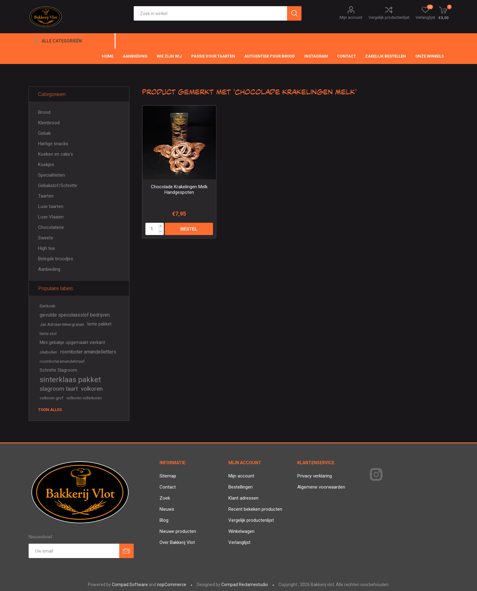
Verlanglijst (239, 542)
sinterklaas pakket (70, 379)
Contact (168, 487)
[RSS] (387, 475)
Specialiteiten (51, 175)
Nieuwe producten (178, 531)
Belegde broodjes (55, 259)
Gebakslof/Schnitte (57, 185)
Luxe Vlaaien (51, 217)
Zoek (165, 498)
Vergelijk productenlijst (389, 17)
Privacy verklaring (314, 476)
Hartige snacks (53, 143)
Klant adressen (243, 498)
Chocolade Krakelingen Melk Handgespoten (179, 189)
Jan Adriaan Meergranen (62, 324)
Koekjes (46, 164)
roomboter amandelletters (88, 352)
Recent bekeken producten (255, 509)
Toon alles (50, 409)
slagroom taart (59, 388)
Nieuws (167, 509)
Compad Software (130, 584)
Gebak (44, 133)
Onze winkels (429, 56)
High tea (46, 248)
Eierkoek (47, 305)
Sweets (45, 238)
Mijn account (351, 17)
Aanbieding (49, 269)
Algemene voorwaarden (321, 487)
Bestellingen (240, 487)
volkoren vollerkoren (84, 398)
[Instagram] (375, 475)
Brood (44, 112)
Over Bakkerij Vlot (177, 542)
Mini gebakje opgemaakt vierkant (72, 342)
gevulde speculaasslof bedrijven (75, 315)
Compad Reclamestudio (244, 584)
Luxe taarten (50, 206)
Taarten (45, 196)
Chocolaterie (51, 227)
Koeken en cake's (55, 154)
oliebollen (48, 351)
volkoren (92, 388)
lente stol (48, 333)
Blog (164, 520)
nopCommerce (171, 584)
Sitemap (168, 476)
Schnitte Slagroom (58, 370)
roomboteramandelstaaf (62, 361)
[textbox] (210, 13)
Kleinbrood (49, 123)
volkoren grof (51, 398)
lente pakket (99, 324)
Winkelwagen (241, 531)
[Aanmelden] (74, 551)
